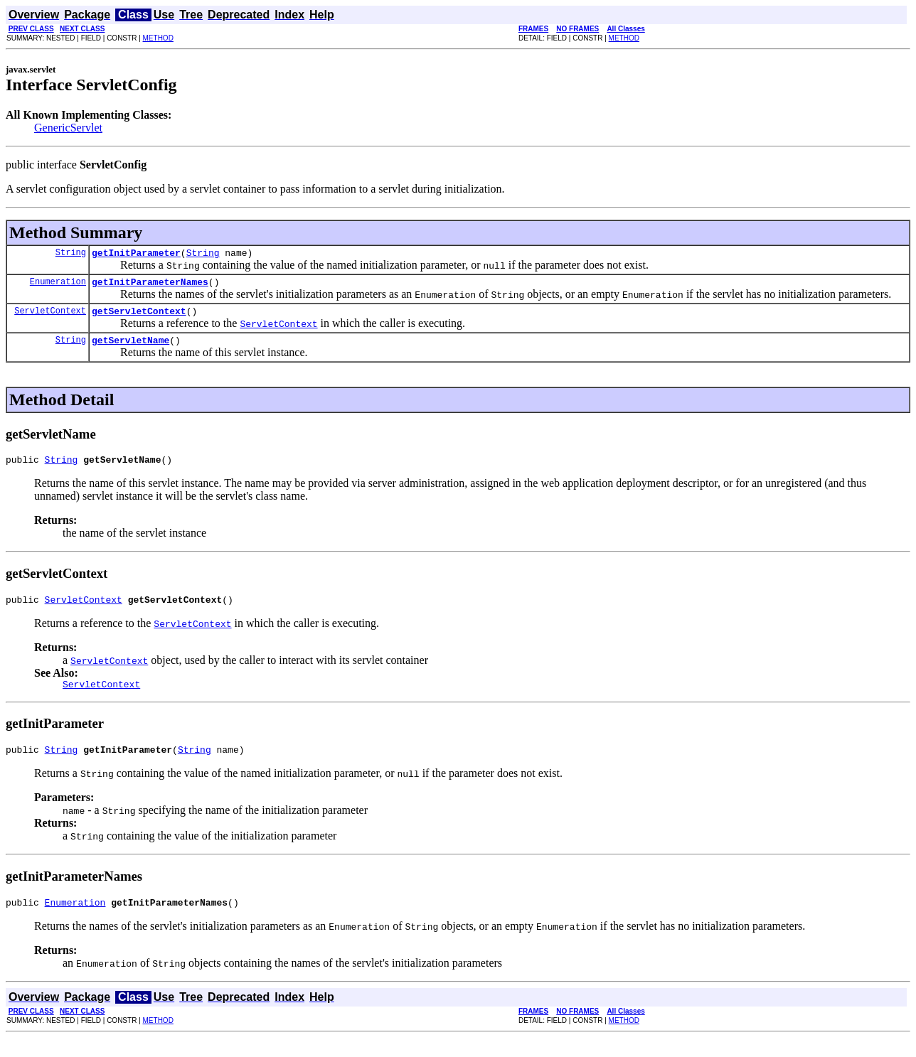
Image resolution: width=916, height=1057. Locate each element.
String (70, 254)
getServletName (130, 348)
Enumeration (58, 285)
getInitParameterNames (150, 285)
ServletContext (50, 317)
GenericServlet (68, 128)
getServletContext (139, 317)
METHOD (158, 38)
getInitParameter (136, 254)
